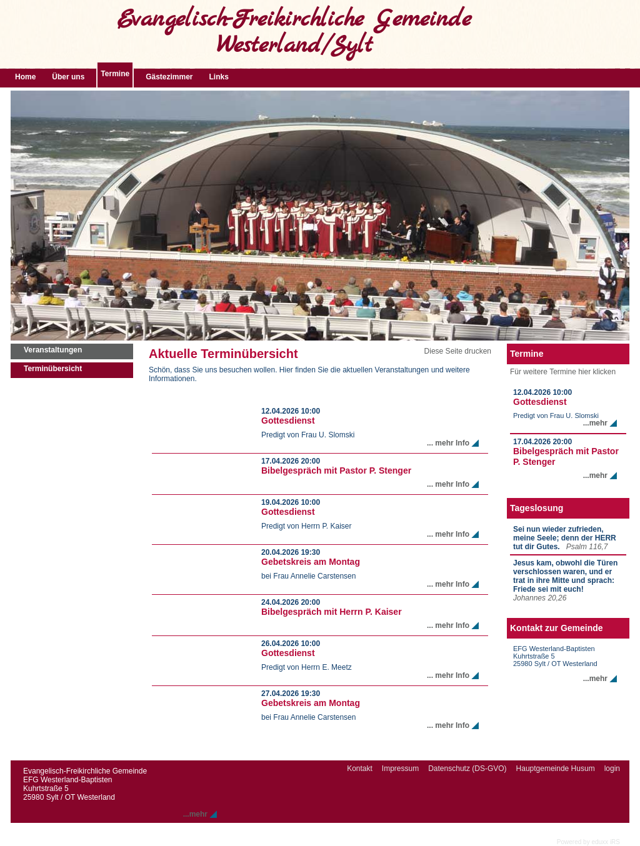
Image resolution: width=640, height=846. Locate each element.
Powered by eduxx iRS (588, 842)
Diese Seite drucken (457, 351)
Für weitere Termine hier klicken (563, 371)
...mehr (595, 423)
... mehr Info (448, 443)
